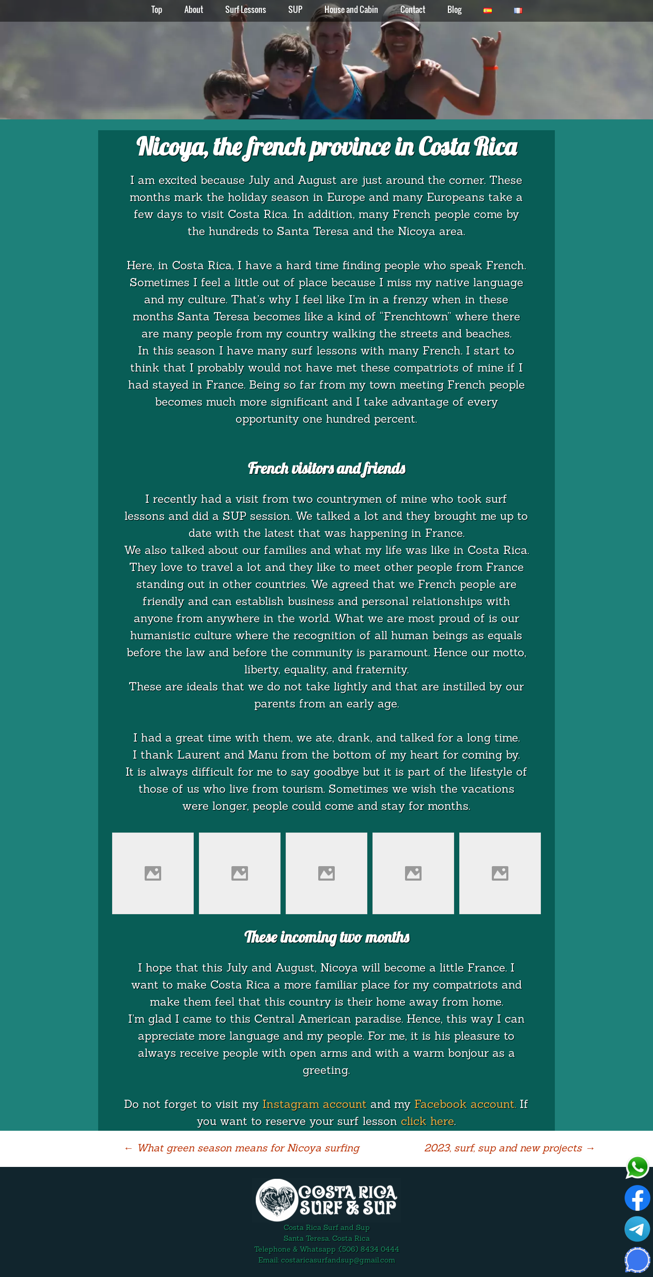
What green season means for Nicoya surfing (241, 1149)
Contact (412, 9)
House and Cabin (351, 9)
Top (156, 9)
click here (427, 1122)
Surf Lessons (245, 9)
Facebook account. (465, 1105)
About (193, 9)
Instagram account (314, 1105)
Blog (454, 9)
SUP (295, 9)
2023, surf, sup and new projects (509, 1149)
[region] (326, 60)
